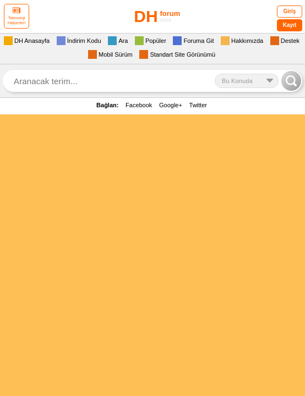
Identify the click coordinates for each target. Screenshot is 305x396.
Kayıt (289, 25)
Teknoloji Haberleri (16, 16)
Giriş (290, 11)
